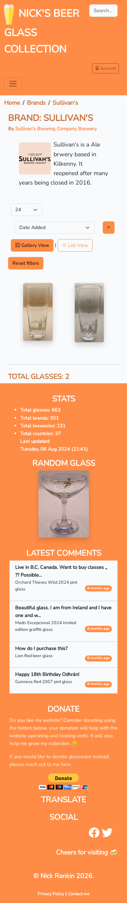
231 (61, 425)
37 (58, 433)
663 (56, 410)
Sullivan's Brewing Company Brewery (56, 128)
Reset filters (25, 263)
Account (105, 68)
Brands (36, 103)
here (66, 764)
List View (75, 245)
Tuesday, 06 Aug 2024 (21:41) (54, 449)
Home (12, 103)
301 (54, 418)
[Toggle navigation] (13, 83)
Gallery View (32, 245)
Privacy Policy (51, 894)
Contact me (79, 894)
